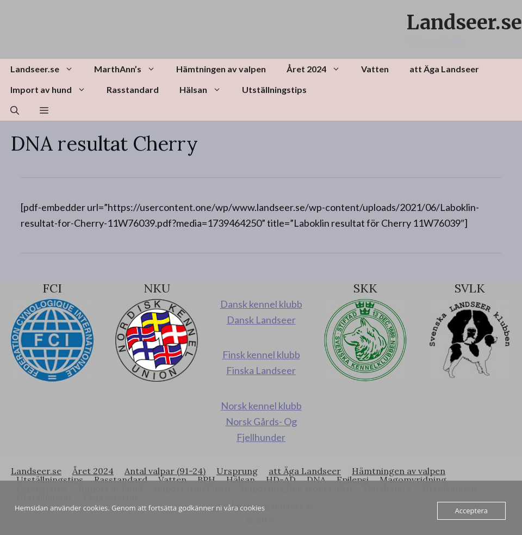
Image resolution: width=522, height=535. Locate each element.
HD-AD (281, 479)
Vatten (375, 69)
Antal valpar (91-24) (165, 470)
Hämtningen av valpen (221, 69)
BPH (206, 479)
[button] (14, 110)
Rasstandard (133, 89)
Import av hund (53, 89)
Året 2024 (319, 69)
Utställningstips (274, 89)
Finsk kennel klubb (261, 354)
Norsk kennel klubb (261, 406)
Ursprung (237, 470)
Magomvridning (413, 479)
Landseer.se (464, 22)
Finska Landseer (261, 370)
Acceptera (471, 510)
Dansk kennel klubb (261, 304)
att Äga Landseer (444, 69)
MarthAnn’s (130, 69)
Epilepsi (353, 479)
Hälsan (205, 89)
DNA (316, 479)
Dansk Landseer (261, 320)
